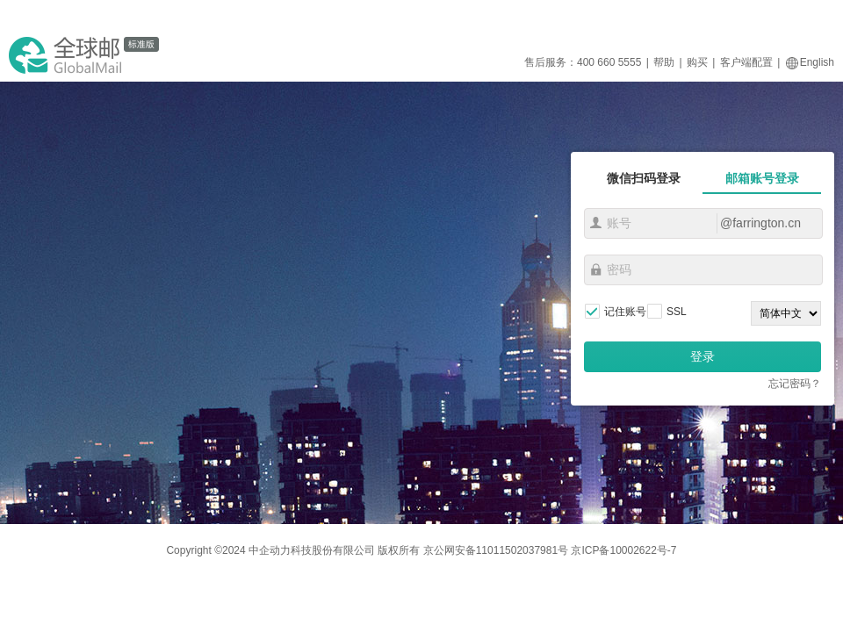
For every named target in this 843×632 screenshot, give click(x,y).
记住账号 (625, 311)
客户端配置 (746, 62)
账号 (596, 223)
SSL (676, 311)
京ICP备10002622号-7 (623, 550)
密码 (596, 269)
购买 (697, 62)
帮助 (663, 62)
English (809, 62)
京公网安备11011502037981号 (495, 550)
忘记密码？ (794, 383)
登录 (702, 356)
